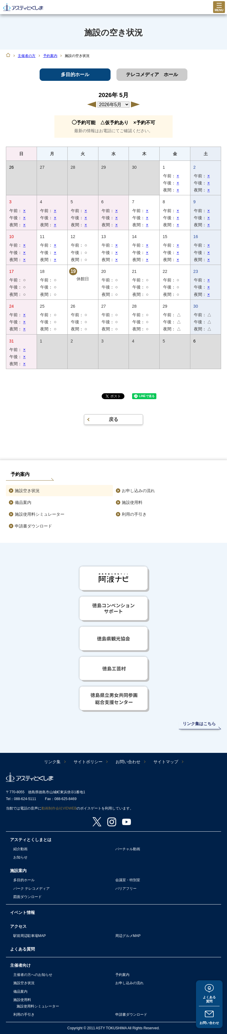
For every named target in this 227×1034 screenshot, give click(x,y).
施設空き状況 (27, 490)
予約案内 (50, 56)
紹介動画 (20, 849)
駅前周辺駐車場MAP (29, 936)
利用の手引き (134, 514)
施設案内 (18, 870)
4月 (92, 104)
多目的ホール (24, 880)
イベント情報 (22, 912)
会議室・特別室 (127, 880)
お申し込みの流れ (138, 490)
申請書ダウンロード (33, 526)
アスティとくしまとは (30, 839)
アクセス (18, 926)
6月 (135, 104)
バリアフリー (126, 888)
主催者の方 (26, 56)
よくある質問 (209, 998)
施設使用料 (132, 502)
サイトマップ (165, 761)
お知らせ (20, 857)
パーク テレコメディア (31, 888)
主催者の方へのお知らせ (32, 975)
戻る (113, 419)
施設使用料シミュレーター (39, 514)
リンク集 (52, 761)
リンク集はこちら (199, 723)
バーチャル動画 (127, 849)
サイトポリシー (88, 761)
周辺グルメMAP (128, 936)
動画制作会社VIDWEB (59, 808)
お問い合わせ (209, 1022)
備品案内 (23, 502)
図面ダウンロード (27, 897)
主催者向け (20, 965)
